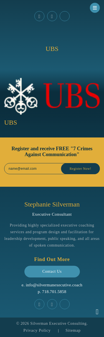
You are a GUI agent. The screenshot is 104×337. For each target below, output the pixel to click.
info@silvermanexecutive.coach (54, 285)
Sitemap (72, 330)
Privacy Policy (36, 330)
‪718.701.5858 (54, 291)
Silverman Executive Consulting (58, 323)
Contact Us (52, 271)
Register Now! (80, 169)
